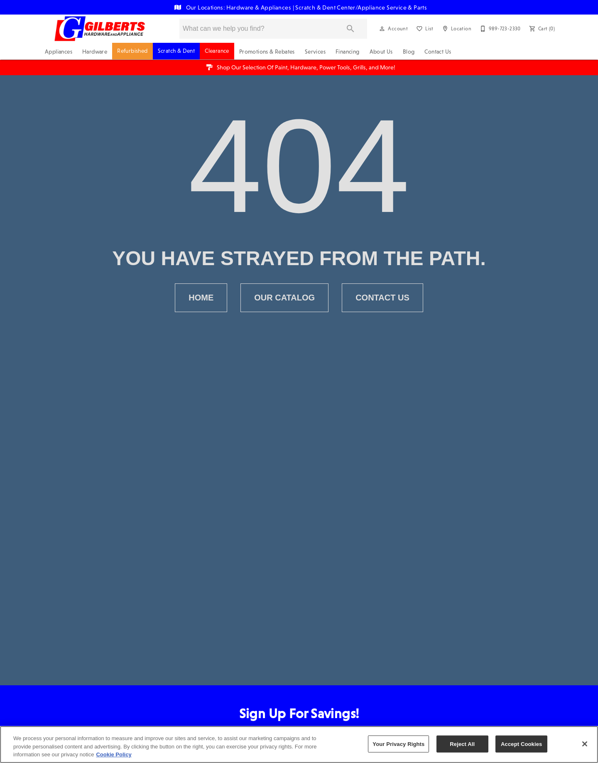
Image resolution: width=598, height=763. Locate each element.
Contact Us (437, 52)
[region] (299, 744)
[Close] (585, 744)
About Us (381, 52)
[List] (424, 29)
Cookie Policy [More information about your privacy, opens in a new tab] (113, 754)
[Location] (455, 29)
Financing (348, 52)
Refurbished (132, 51)
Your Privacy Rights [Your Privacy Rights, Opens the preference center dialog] (398, 744)
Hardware (94, 52)
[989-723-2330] (499, 29)
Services (315, 52)
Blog (409, 52)
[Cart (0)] (541, 29)
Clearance (217, 51)
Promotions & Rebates (267, 52)
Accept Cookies (521, 744)
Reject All (462, 744)
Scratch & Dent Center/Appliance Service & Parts (361, 7)
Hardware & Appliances (259, 7)
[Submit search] (350, 28)
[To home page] (99, 28)
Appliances (58, 52)
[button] (382, 29)
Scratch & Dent (176, 51)
